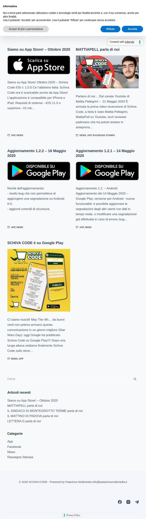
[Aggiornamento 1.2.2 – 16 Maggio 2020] (38, 171)
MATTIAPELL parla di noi (98, 49)
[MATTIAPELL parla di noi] (107, 71)
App (13, 135)
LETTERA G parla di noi (24, 421)
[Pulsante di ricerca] (135, 379)
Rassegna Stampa (104, 135)
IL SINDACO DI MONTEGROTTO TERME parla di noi (45, 411)
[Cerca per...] (69, 379)
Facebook (14, 447)
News (19, 135)
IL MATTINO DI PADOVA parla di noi (32, 416)
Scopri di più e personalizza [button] (26, 28)
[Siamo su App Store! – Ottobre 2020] (38, 64)
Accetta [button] (132, 28)
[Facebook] (120, 502)
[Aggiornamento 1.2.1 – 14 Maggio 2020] (107, 171)
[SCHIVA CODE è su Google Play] (38, 280)
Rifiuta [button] (110, 28)
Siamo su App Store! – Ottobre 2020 (38, 49)
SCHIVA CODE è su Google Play (35, 243)
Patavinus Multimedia (78, 481)
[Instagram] (128, 502)
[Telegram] (137, 502)
